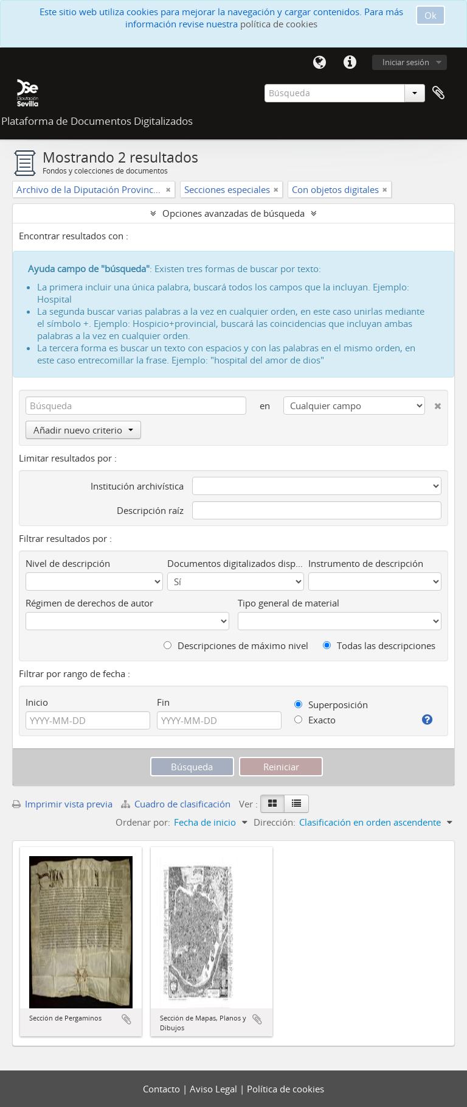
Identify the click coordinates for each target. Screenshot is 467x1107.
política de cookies (278, 24)
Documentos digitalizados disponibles (236, 563)
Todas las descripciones (379, 645)
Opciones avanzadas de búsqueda (233, 213)
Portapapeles (438, 93)
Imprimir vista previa (62, 804)
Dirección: (275, 822)
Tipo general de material (288, 603)
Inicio (37, 702)
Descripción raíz (150, 510)
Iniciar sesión (405, 62)
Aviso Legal (215, 1089)
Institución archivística (137, 486)
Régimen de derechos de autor (89, 603)
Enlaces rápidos (349, 62)
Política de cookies (285, 1089)
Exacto (315, 720)
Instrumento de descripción (365, 563)
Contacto (162, 1089)
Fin (163, 702)
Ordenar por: (143, 822)
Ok (430, 15)
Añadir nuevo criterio (83, 430)
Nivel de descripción (68, 563)
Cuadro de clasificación (177, 804)
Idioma (319, 62)
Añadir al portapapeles (126, 1019)
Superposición (331, 704)
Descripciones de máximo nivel (236, 645)
